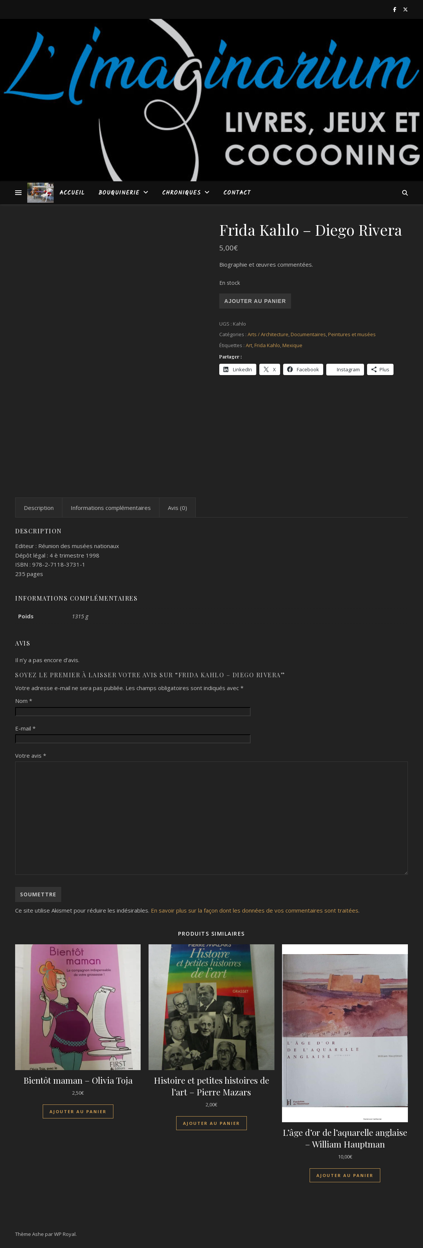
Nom (23, 700)
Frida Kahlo (267, 345)
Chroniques (181, 193)
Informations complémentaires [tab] (111, 507)
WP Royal (65, 1234)
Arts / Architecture (268, 334)
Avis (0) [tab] (177, 507)
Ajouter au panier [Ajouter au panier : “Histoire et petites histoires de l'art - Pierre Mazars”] (211, 1123)
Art (249, 345)
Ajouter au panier (255, 301)
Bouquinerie (118, 193)
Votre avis (30, 755)
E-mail (25, 728)
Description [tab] (39, 507)
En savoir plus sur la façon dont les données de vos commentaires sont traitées (254, 910)
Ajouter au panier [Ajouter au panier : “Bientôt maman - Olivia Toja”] (78, 1111)
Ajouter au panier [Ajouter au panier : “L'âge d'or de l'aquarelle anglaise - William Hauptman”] (344, 1175)
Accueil (72, 193)
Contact (237, 193)
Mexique (292, 345)
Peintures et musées (352, 334)
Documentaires (308, 334)
